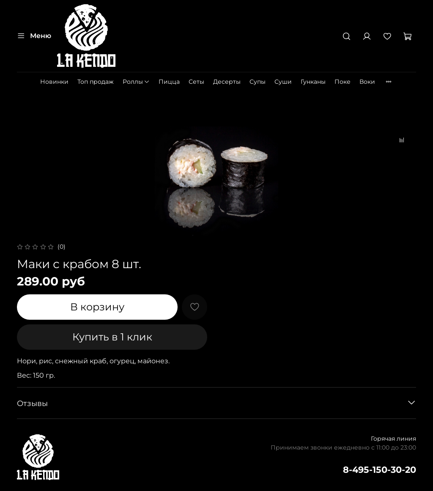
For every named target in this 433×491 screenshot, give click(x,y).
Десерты (227, 81)
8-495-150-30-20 (379, 469)
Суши (283, 81)
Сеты (196, 81)
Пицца (169, 81)
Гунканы (313, 81)
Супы (257, 81)
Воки (367, 81)
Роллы (136, 81)
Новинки (54, 81)
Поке (342, 81)
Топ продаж (95, 81)
